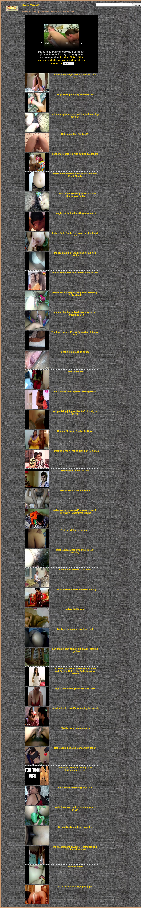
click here (68, 63)
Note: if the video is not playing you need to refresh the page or (61, 60)
